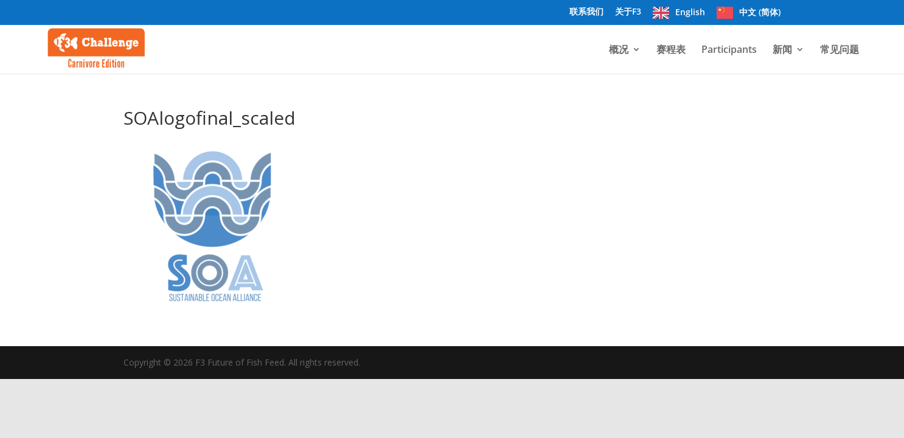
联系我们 (586, 12)
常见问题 (839, 50)
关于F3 (628, 12)
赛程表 (671, 50)
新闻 (782, 50)
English (690, 12)
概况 (618, 50)
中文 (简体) (760, 12)
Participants (729, 50)
